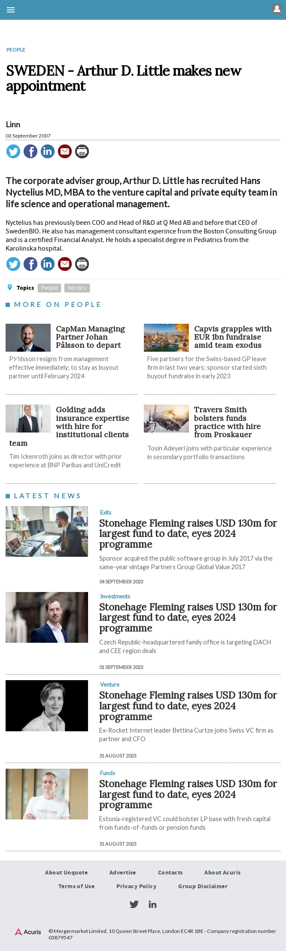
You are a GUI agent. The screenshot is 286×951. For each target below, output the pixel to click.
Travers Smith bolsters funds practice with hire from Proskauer (227, 422)
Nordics (77, 288)
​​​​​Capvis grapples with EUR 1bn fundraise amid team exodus (232, 337)
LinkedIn (152, 904)
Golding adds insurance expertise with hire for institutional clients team (69, 426)
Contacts (170, 872)
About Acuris (222, 872)
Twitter (134, 904)
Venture (109, 684)
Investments (115, 596)
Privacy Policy (136, 886)
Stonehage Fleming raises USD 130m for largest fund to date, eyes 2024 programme (188, 533)
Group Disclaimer (203, 886)
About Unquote (66, 872)
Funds (107, 773)
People (15, 49)
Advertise (123, 872)
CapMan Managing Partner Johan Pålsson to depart (90, 337)
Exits (105, 512)
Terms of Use (76, 886)
